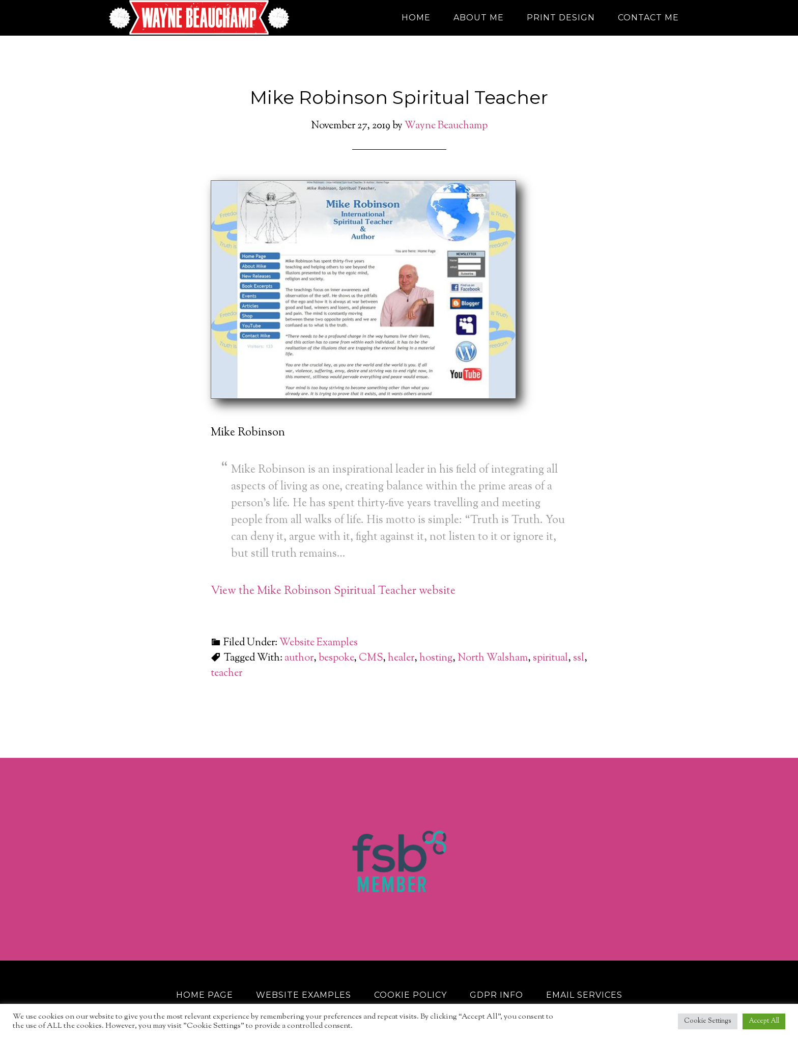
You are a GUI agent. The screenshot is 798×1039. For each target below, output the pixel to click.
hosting (435, 658)
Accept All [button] (764, 1021)
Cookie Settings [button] (707, 1021)
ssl (578, 658)
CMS (371, 658)
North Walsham (493, 658)
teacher (226, 673)
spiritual (550, 658)
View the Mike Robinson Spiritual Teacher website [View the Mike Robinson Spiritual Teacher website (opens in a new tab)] (333, 591)
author (299, 658)
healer (401, 658)
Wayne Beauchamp (200, 18)
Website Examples (318, 643)
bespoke (336, 658)
